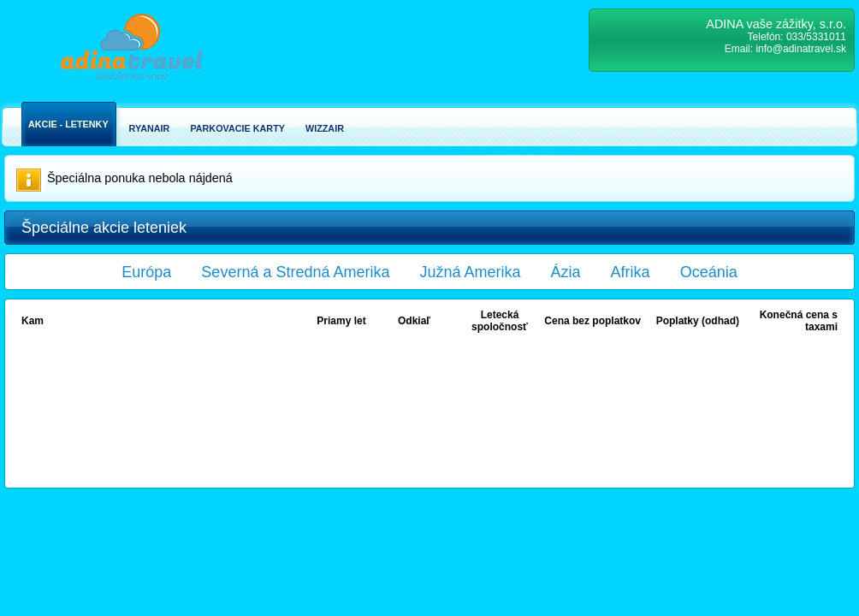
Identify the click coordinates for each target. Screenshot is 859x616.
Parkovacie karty (237, 128)
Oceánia (709, 272)
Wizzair (324, 128)
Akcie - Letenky (68, 124)
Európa (146, 272)
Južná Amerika (470, 272)
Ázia (566, 272)
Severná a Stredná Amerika (295, 272)
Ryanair (149, 128)
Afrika (630, 272)
